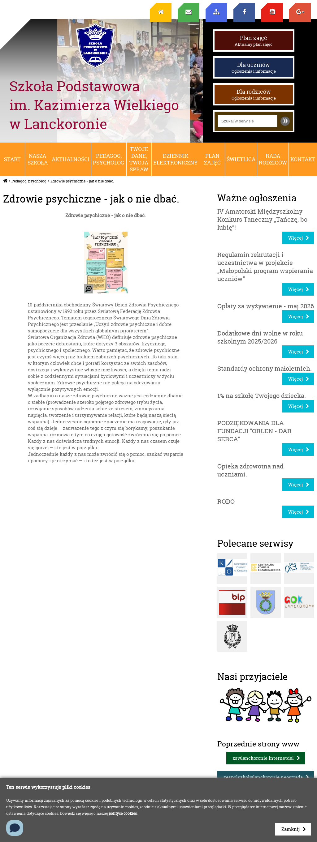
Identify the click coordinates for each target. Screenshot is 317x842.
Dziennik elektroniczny (175, 159)
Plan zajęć (254, 40)
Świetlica (241, 159)
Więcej (295, 238)
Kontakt (302, 159)
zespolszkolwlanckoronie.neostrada (263, 777)
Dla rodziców (254, 94)
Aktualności (70, 159)
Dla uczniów (254, 67)
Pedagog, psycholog (108, 159)
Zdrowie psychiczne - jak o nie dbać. (82, 181)
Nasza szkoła (38, 159)
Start (12, 159)
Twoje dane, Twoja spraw (138, 159)
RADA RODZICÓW (273, 159)
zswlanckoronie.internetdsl (263, 758)
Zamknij (290, 829)
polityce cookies (123, 813)
